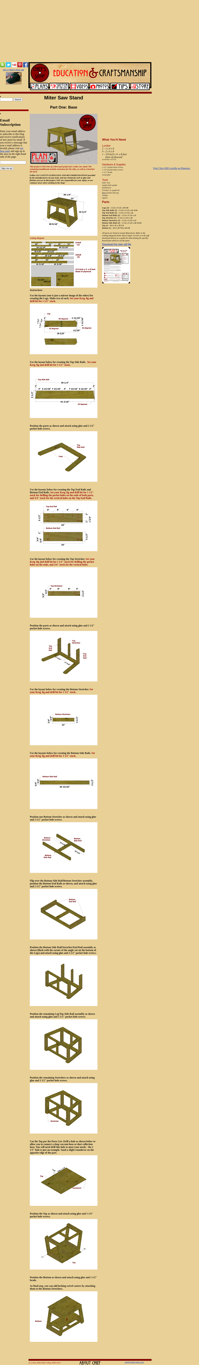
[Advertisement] (99, 31)
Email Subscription (10, 122)
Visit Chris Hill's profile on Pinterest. (171, 168)
